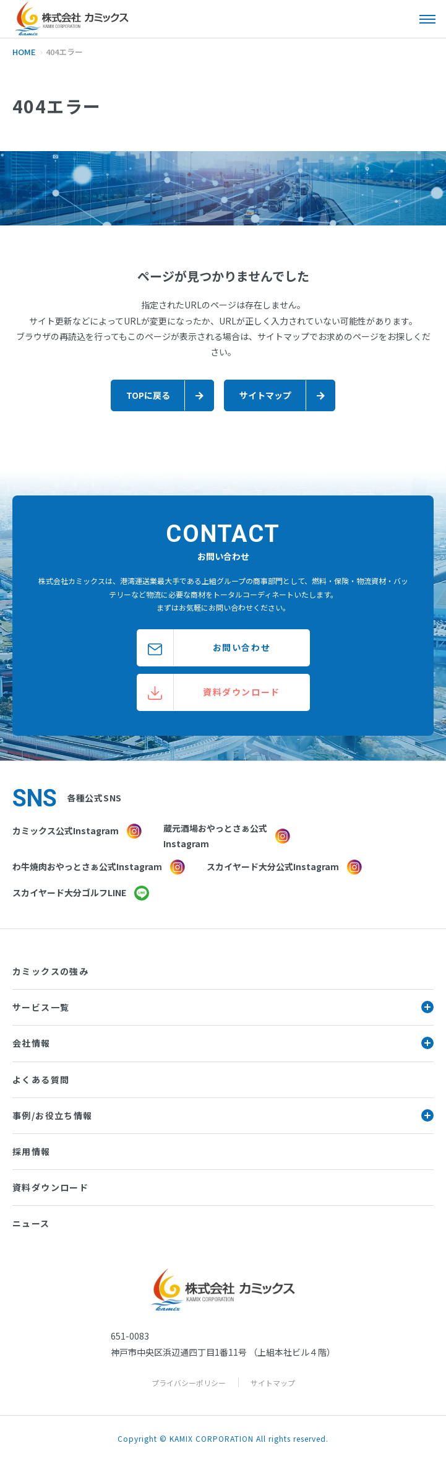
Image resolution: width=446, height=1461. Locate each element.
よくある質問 (40, 1079)
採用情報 (31, 1151)
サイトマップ (273, 1382)
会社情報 (223, 1043)
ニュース (31, 1223)
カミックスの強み (50, 971)
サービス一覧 (223, 1007)
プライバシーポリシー (189, 1382)
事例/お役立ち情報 (223, 1115)
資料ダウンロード (50, 1187)
